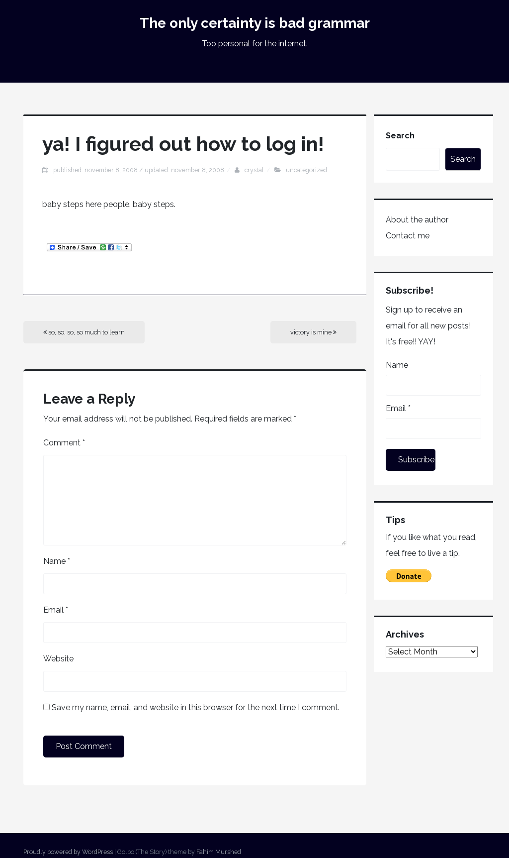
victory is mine (313, 332)
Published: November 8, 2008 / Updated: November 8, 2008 (138, 170)
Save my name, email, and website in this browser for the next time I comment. (195, 707)
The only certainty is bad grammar (255, 23)
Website (58, 658)
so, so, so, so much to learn (84, 332)
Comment (64, 442)
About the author (417, 219)
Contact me (407, 235)
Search (400, 135)
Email (55, 610)
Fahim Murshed (218, 852)
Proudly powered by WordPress (68, 852)
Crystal (254, 170)
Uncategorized (306, 170)
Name (56, 561)
